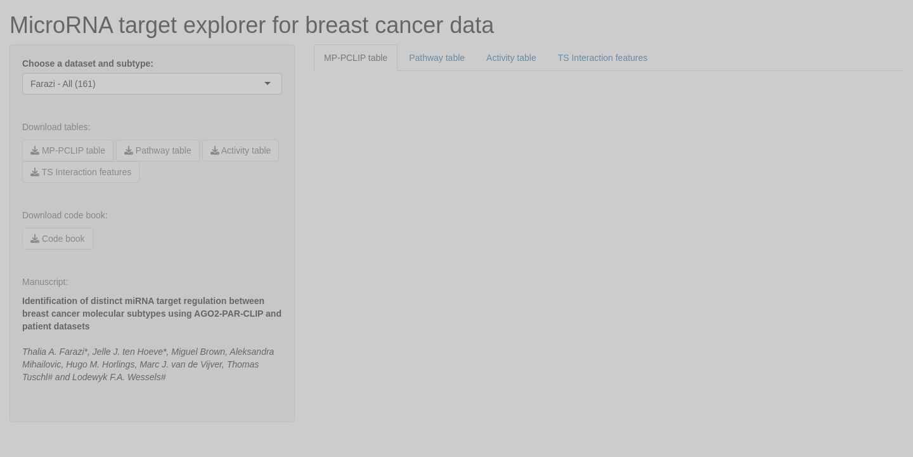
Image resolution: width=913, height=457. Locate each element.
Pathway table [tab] (437, 58)
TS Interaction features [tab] (603, 58)
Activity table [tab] (511, 58)
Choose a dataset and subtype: (87, 63)
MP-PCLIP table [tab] (355, 58)
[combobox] (97, 83)
